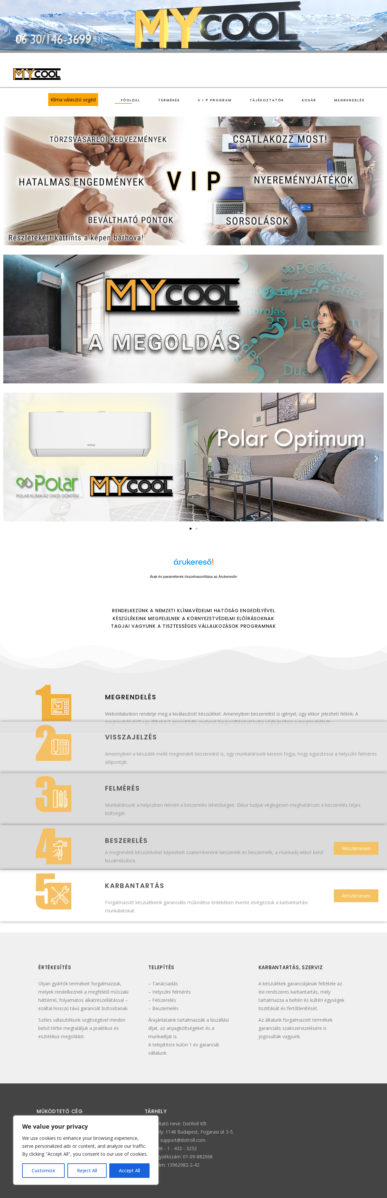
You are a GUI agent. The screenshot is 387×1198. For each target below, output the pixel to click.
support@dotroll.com (182, 1140)
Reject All (87, 1170)
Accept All (129, 1170)
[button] (11, 458)
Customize (43, 1170)
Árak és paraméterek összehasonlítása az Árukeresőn (193, 577)
